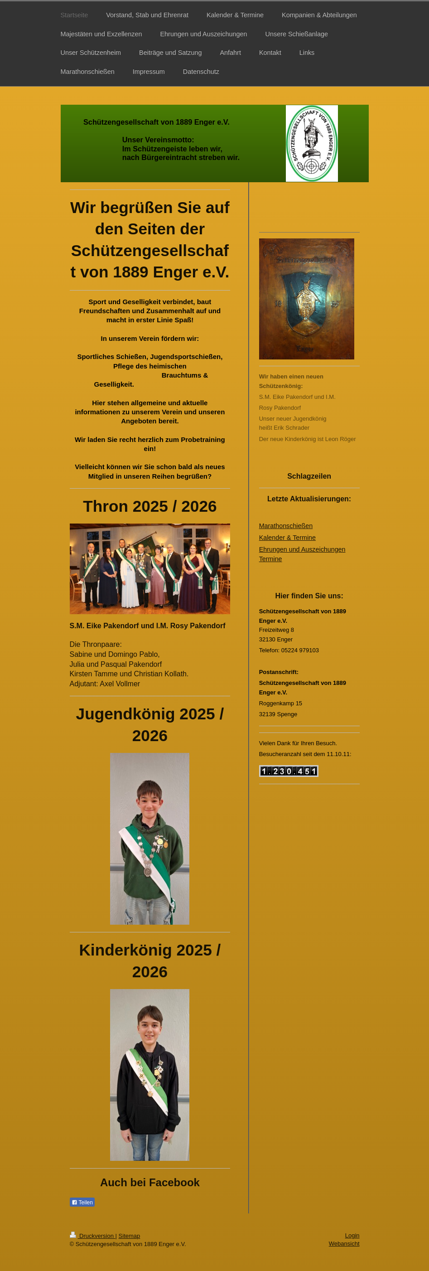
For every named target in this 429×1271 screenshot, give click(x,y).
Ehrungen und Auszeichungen (302, 549)
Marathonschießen (286, 525)
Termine (270, 559)
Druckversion (93, 1235)
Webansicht (344, 1243)
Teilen (82, 1202)
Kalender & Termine (287, 537)
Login (352, 1235)
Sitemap (129, 1235)
